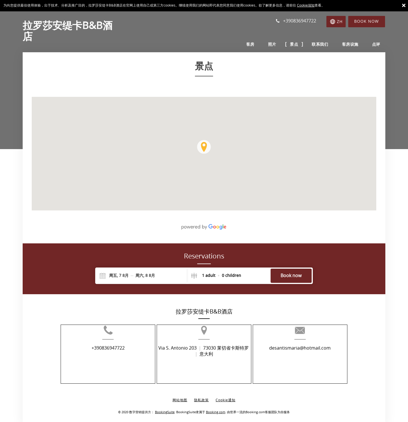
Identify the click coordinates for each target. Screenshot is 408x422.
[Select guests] (216, 276)
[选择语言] (335, 21)
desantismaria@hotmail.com (313, 357)
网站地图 (180, 396)
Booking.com (215, 408)
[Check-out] (145, 276)
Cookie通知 (225, 396)
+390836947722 (95, 357)
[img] (204, 153)
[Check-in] (114, 276)
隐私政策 (201, 396)
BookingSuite (165, 408)
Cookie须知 (305, 5)
